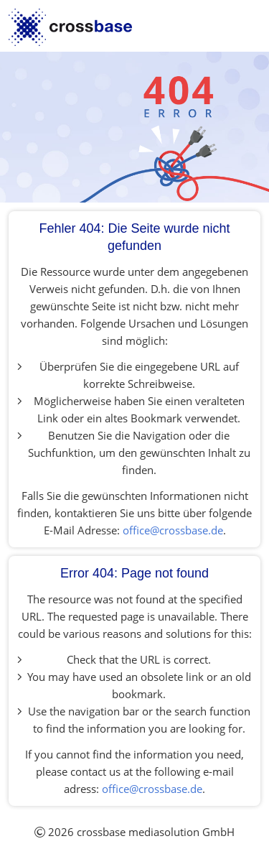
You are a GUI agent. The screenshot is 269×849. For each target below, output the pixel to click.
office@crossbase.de (173, 530)
